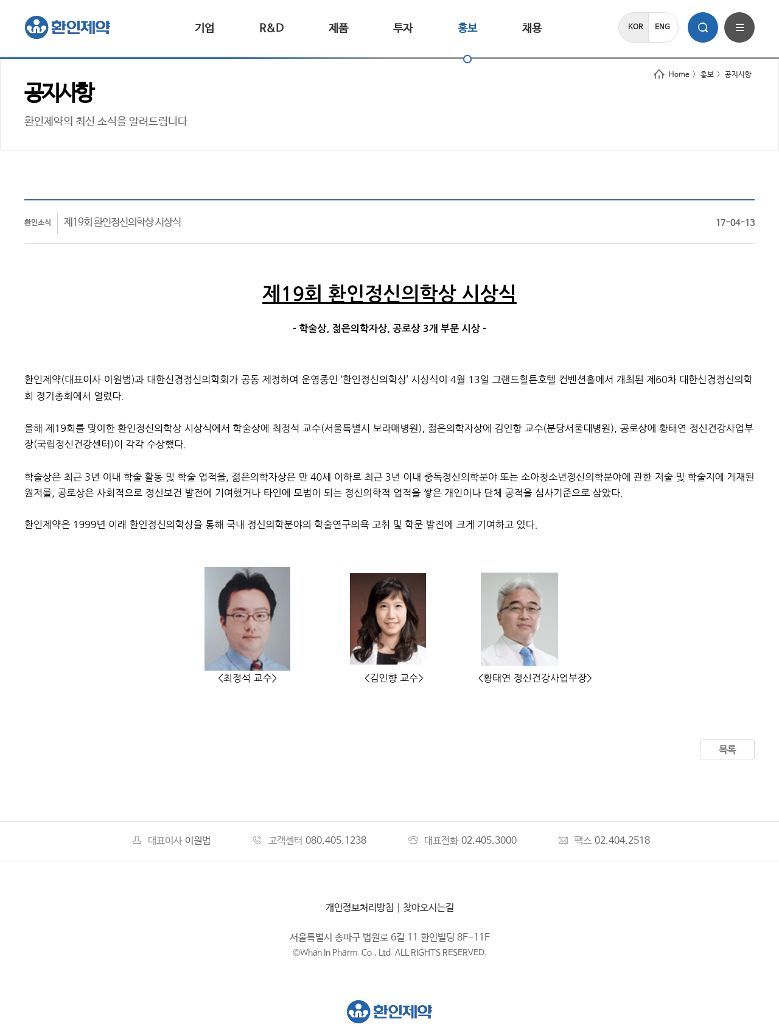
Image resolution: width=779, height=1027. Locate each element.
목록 (727, 750)
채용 (532, 29)
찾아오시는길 (428, 908)
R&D (271, 29)
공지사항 (738, 75)
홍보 (467, 29)
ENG (662, 27)
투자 (403, 29)
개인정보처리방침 (360, 908)
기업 (204, 29)
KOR (635, 27)
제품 (338, 29)
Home (672, 75)
